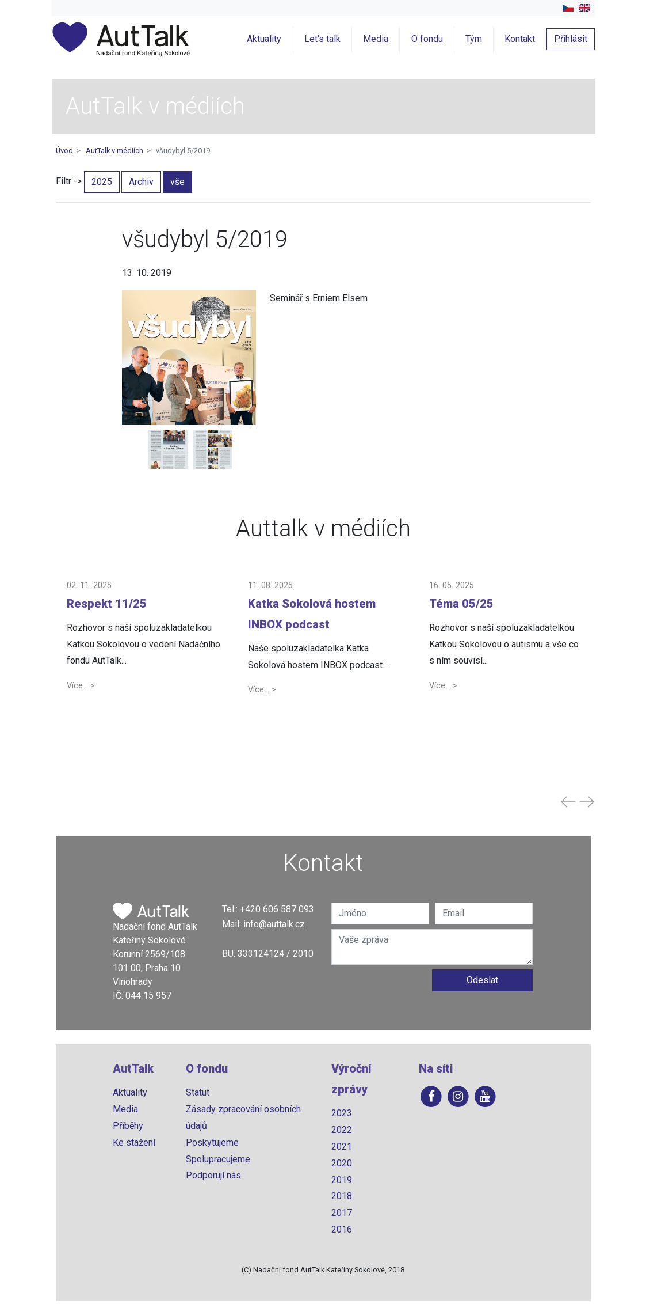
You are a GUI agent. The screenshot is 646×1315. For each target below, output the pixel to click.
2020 (341, 1163)
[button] (144, 636)
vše (177, 181)
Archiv (141, 181)
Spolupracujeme (218, 1159)
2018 (341, 1196)
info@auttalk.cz (274, 924)
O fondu (427, 38)
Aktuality (264, 38)
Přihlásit (570, 38)
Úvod (64, 150)
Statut (197, 1092)
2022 (341, 1129)
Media (375, 38)
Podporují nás (213, 1175)
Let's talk (322, 38)
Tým (473, 38)
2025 (101, 181)
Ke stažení (134, 1142)
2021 (341, 1146)
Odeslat (482, 980)
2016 (341, 1229)
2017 (341, 1212)
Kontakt (519, 38)
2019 (341, 1179)
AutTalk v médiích (114, 150)
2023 (341, 1113)
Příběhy (128, 1125)
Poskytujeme (212, 1142)
